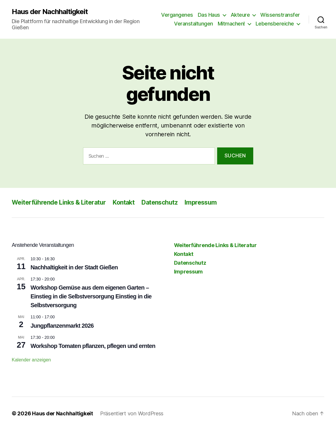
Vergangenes (177, 15)
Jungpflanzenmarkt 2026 (62, 325)
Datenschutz (159, 202)
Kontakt (123, 202)
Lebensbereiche (275, 24)
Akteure (240, 15)
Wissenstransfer (280, 15)
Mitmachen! (231, 24)
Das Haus (209, 15)
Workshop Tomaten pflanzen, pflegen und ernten (93, 346)
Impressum (201, 202)
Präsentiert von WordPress (131, 413)
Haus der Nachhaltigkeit (50, 11)
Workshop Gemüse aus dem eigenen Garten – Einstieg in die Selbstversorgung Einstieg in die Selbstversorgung (91, 296)
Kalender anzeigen (31, 359)
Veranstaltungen (193, 24)
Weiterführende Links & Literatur (59, 202)
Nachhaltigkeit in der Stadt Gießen (74, 267)
